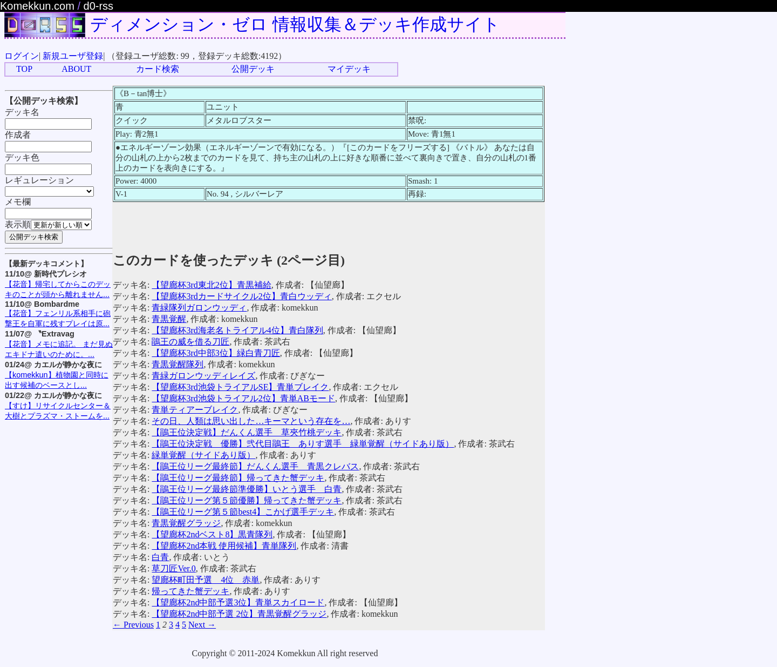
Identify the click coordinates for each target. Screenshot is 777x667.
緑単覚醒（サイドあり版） (203, 455)
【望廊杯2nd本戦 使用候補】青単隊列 (224, 545)
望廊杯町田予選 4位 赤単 (206, 579)
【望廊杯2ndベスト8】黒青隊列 (212, 534)
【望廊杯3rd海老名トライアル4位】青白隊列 (237, 330)
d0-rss (99, 6)
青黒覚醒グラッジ (186, 523)
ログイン (21, 55)
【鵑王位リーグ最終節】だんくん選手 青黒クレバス (255, 466)
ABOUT (76, 68)
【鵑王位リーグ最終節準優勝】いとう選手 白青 (247, 489)
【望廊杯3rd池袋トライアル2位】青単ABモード (243, 398)
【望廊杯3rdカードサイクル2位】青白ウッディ (241, 296)
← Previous (133, 624)
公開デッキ (253, 68)
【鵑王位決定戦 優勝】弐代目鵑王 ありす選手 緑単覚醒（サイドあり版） (303, 443)
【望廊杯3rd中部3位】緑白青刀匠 (216, 353)
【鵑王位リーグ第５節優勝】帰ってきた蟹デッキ (247, 500)
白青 (160, 557)
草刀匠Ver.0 (173, 568)
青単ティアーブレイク (195, 409)
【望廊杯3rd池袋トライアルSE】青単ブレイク (240, 387)
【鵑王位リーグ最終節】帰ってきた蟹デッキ (238, 477)
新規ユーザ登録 (73, 55)
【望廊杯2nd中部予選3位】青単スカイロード (238, 602)
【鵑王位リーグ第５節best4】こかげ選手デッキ (243, 511)
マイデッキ (349, 68)
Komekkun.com (37, 6)
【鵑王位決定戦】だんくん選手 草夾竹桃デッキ (247, 432)
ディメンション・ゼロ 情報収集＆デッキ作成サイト (295, 24)
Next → (202, 624)
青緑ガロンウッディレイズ (203, 375)
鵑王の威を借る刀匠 (190, 341)
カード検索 (157, 68)
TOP (24, 68)
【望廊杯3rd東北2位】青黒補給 (211, 284)
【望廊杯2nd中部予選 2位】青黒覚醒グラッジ (239, 613)
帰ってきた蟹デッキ (190, 591)
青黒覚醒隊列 (177, 364)
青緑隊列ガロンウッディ (199, 307)
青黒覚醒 (169, 319)
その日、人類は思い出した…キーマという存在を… (251, 421)
